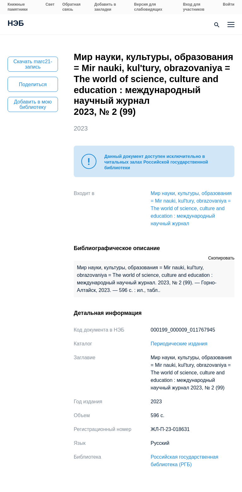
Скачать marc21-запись (32, 64)
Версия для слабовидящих (148, 7)
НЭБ (16, 23)
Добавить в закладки (105, 7)
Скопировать (221, 257)
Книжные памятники (18, 7)
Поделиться (33, 84)
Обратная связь (71, 7)
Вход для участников (194, 7)
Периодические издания (179, 343)
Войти (228, 4)
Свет (50, 4)
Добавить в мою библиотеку (33, 104)
